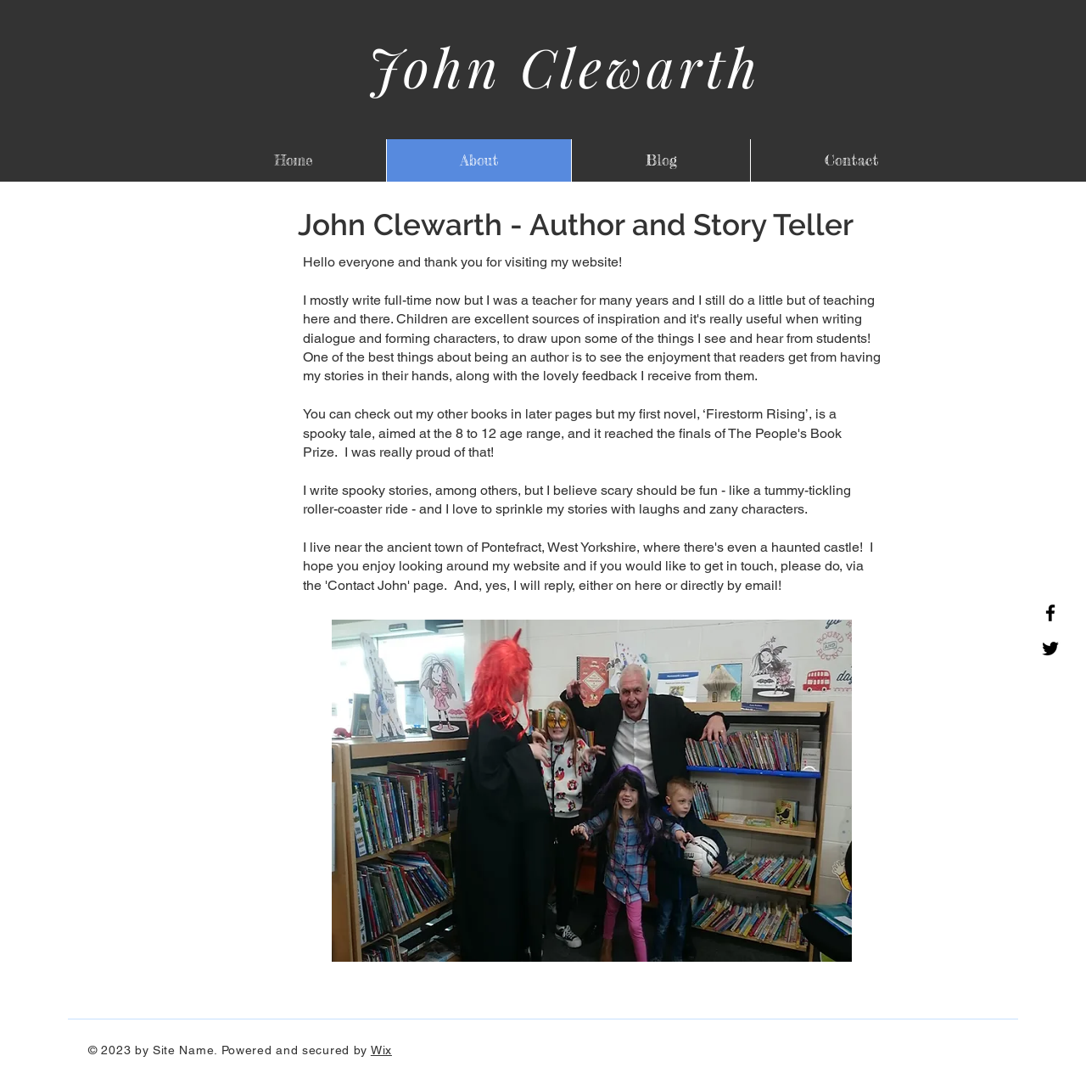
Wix (381, 1050)
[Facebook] (1050, 613)
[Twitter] (1050, 648)
